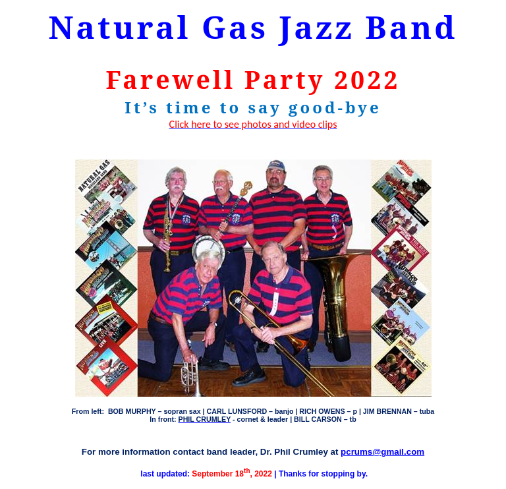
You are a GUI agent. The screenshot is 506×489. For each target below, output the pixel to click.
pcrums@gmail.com (382, 452)
